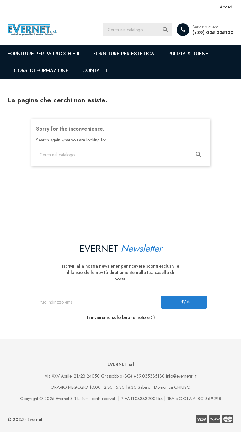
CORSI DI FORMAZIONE (41, 70)
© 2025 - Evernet (25, 419)
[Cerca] (137, 29)
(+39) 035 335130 (212, 32)
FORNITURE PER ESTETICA (123, 53)
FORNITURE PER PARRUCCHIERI (43, 53)
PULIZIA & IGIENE (188, 53)
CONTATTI (94, 70)
